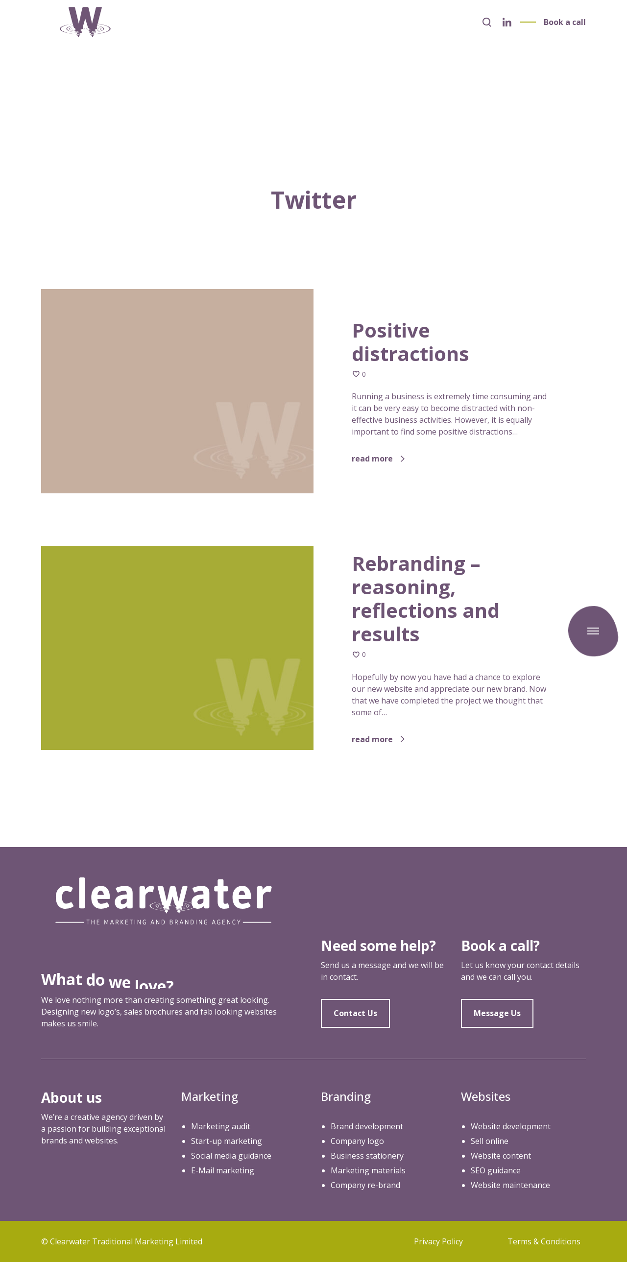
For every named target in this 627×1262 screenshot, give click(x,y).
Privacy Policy (438, 1241)
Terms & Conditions (543, 1241)
